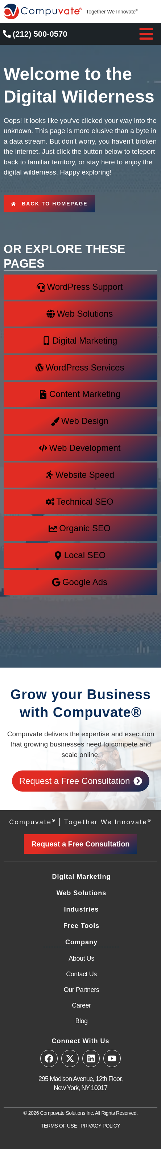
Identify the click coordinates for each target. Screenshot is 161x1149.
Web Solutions (82, 893)
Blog (81, 1021)
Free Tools (81, 925)
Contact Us (81, 974)
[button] (146, 33)
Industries (81, 909)
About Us (81, 958)
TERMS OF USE (59, 1126)
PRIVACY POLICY (100, 1126)
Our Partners (81, 989)
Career (81, 1005)
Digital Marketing (81, 876)
